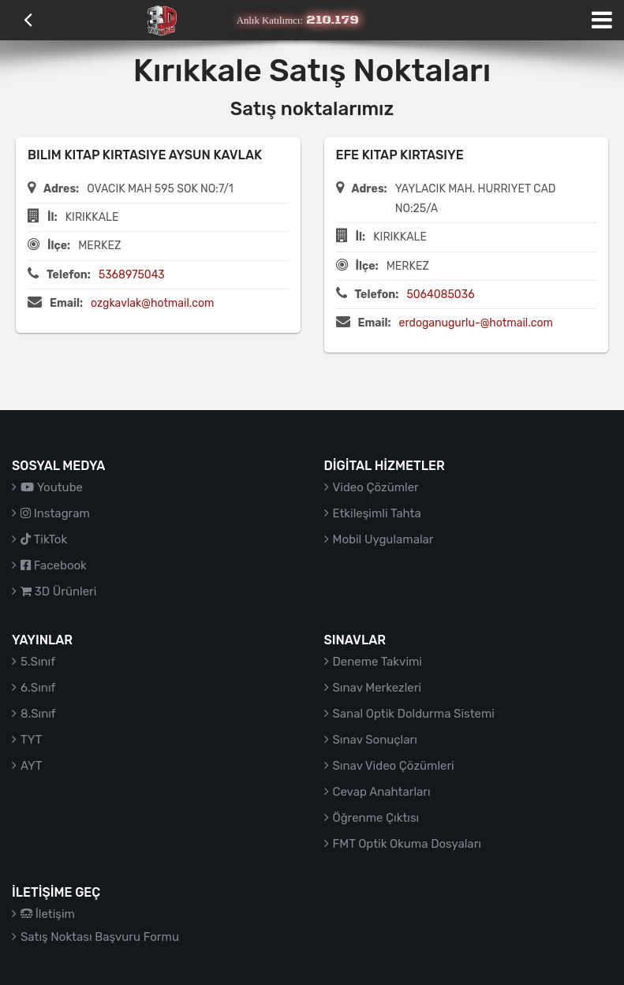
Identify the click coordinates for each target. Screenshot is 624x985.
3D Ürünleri (58, 591)
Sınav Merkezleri (377, 688)
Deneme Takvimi (378, 662)
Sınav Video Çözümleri (393, 766)
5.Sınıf (38, 662)
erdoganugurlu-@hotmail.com (476, 323)
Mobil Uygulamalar (383, 539)
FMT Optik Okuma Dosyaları (407, 844)
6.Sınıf (38, 688)
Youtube (52, 487)
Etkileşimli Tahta (377, 513)
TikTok (44, 539)
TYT (31, 740)
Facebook (54, 565)
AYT (31, 766)
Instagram (55, 513)
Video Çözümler (376, 487)
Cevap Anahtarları (382, 792)
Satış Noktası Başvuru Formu (100, 937)
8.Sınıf (38, 714)
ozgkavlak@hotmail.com (152, 303)
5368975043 (132, 275)
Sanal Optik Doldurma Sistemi (414, 714)
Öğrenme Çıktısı (376, 818)
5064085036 (440, 294)
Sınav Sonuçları (375, 740)
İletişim (48, 914)
